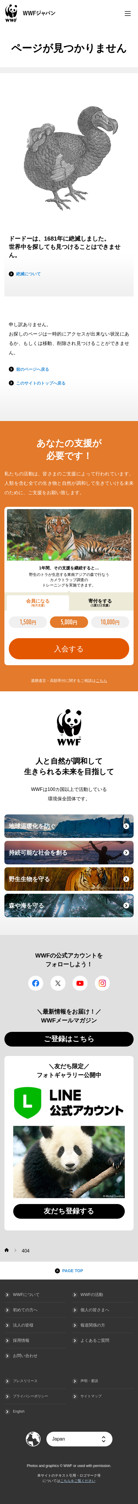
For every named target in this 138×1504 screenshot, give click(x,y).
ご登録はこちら (69, 1039)
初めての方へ (25, 1309)
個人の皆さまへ (94, 1309)
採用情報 (21, 1340)
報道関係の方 (92, 1325)
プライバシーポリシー (30, 1396)
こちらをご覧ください (77, 1481)
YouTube (80, 983)
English (18, 1411)
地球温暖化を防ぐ (70, 829)
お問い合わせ (25, 1355)
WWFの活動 (91, 1294)
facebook (35, 983)
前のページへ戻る (32, 369)
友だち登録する (69, 1211)
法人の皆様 (23, 1325)
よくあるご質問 (94, 1340)
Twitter (58, 983)
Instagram (102, 983)
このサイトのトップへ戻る (40, 383)
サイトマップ (91, 1396)
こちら (101, 680)
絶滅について (28, 273)
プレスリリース (25, 1381)
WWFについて (26, 1294)
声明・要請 (89, 1381)
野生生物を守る (70, 882)
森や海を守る (70, 909)
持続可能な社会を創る (70, 856)
